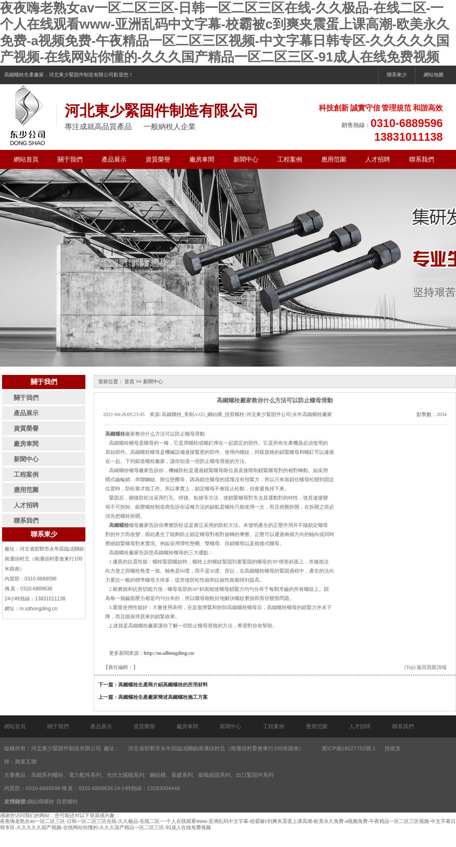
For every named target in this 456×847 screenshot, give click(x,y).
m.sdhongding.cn (38, 609)
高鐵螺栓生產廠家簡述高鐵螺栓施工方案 (163, 697)
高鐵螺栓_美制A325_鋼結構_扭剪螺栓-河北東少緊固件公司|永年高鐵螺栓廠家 (247, 414)
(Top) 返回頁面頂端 (425, 667)
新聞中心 (245, 159)
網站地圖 (434, 75)
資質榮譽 (158, 159)
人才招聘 (377, 159)
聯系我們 (421, 159)
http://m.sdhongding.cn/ (169, 653)
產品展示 (114, 159)
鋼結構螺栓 (40, 801)
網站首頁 (26, 159)
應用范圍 (333, 159)
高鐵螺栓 (14, 75)
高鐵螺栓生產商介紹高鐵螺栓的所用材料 (163, 685)
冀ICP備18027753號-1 (349, 748)
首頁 (129, 381)
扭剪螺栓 (67, 801)
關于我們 (70, 159)
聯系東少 (397, 75)
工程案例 (289, 159)
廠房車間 (201, 159)
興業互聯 (25, 762)
